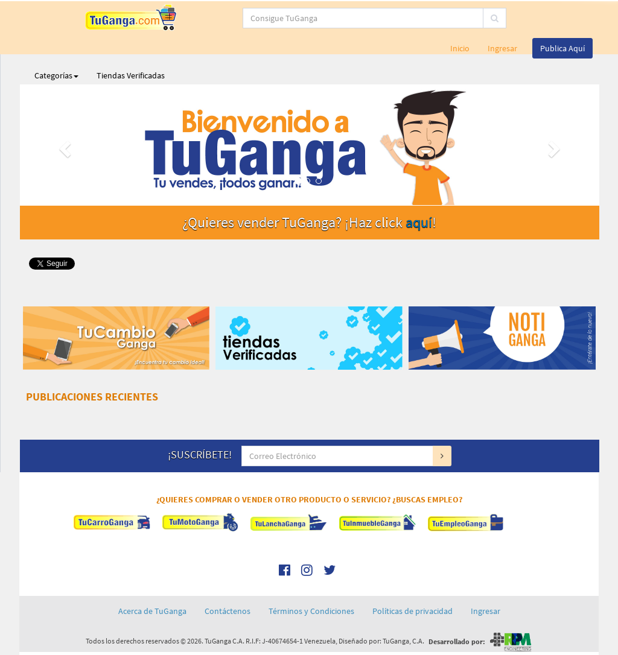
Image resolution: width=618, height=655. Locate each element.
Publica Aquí (562, 48)
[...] (290, 18)
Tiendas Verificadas (131, 75)
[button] (63, 145)
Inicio (460, 48)
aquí (419, 222)
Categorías (56, 75)
